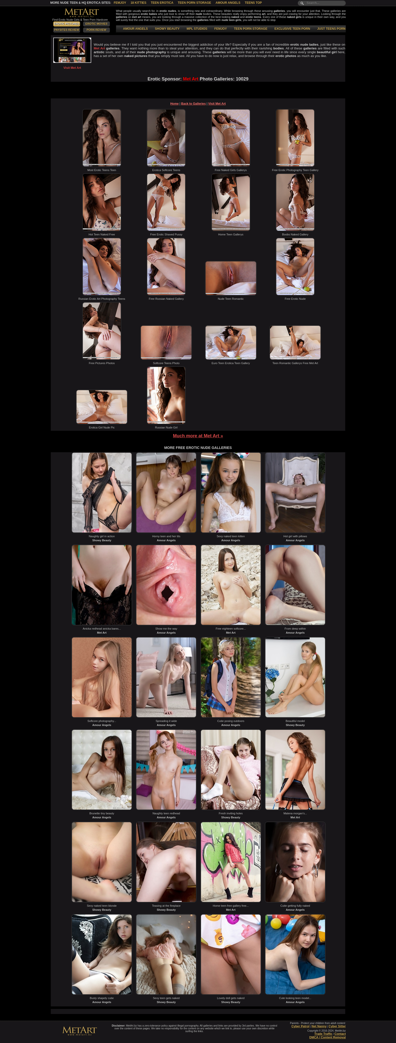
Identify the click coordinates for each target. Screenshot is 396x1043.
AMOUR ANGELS (135, 29)
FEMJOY (220, 29)
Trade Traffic (323, 1034)
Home (174, 103)
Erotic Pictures (66, 23)
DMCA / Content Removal (327, 1037)
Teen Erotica (162, 3)
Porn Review (96, 29)
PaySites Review (66, 29)
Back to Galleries (193, 103)
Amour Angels (227, 3)
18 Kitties (138, 3)
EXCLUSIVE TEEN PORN (292, 29)
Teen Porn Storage (194, 3)
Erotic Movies (96, 23)
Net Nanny (318, 1026)
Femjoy (120, 3)
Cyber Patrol (300, 1026)
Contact (340, 1034)
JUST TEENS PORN (331, 29)
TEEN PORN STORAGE (250, 29)
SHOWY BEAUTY (167, 29)
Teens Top (253, 3)
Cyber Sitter (337, 1026)
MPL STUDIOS (197, 29)
